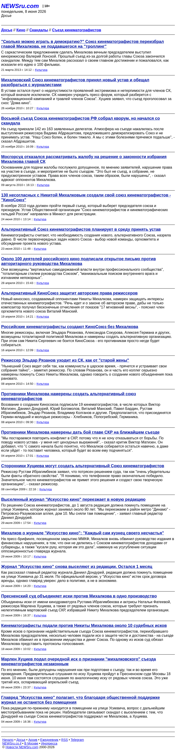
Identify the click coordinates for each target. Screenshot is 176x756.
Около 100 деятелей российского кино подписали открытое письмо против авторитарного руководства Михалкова (78, 261)
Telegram (77, 740)
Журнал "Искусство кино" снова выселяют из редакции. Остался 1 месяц (76, 566)
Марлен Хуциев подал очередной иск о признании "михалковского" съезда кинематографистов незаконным (78, 661)
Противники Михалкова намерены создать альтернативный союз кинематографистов (68, 396)
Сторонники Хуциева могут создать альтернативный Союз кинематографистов (82, 466)
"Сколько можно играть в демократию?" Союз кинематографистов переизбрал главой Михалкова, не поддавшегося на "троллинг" (82, 44)
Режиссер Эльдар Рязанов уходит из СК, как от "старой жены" (65, 360)
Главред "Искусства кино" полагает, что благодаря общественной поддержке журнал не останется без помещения (80, 700)
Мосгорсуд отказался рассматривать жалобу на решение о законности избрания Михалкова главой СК (84, 159)
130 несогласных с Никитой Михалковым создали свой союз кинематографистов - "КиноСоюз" (86, 197)
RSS (64, 740)
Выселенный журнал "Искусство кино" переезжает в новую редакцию (73, 499)
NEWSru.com (20, 6)
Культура (41, 70)
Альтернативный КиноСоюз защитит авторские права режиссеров (69, 293)
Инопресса (49, 743)
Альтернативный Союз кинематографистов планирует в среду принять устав (81, 229)
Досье (20, 740)
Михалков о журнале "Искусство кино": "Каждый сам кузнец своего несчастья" (82, 533)
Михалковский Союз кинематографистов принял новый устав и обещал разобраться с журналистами (75, 82)
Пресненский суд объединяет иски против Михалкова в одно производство (79, 596)
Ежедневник (49, 740)
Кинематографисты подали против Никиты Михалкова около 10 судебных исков (84, 625)
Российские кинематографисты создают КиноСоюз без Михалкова (69, 326)
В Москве (31, 743)
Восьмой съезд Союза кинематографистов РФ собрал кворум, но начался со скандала (80, 120)
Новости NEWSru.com (22, 747)
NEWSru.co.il (11, 743)
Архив (32, 740)
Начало (8, 740)
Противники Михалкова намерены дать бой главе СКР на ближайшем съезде (80, 432)
